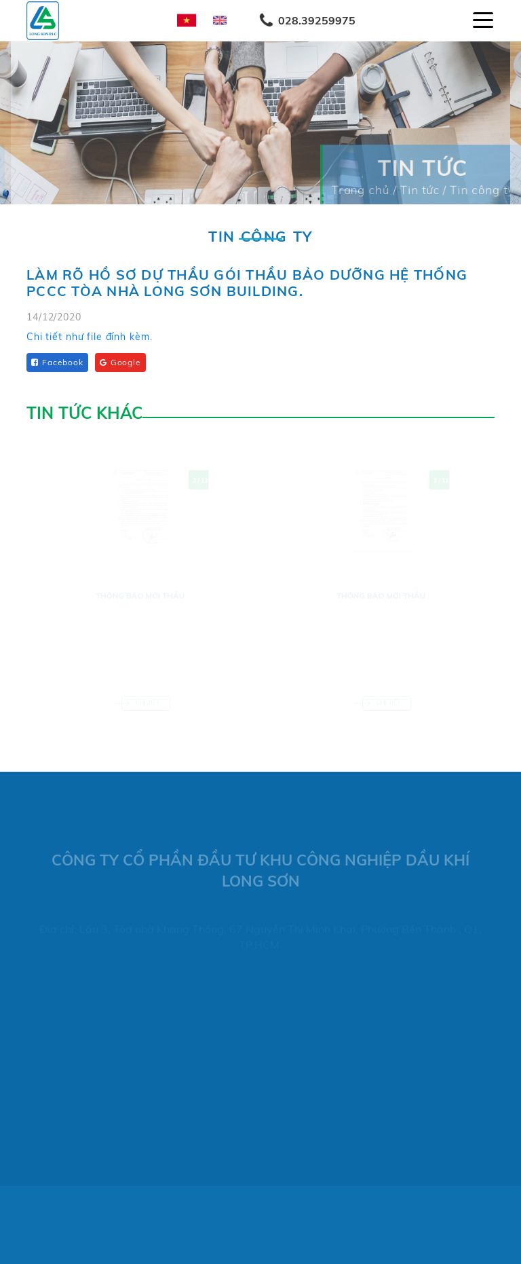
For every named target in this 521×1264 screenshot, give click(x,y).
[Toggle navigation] (483, 20)
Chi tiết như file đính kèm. (89, 337)
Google (120, 362)
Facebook (57, 362)
